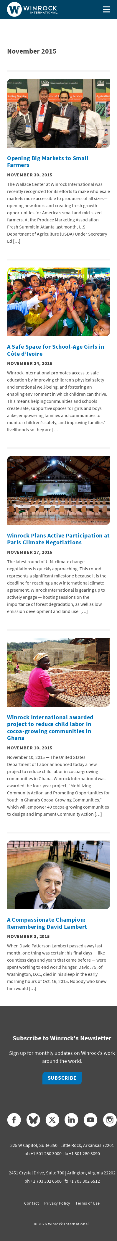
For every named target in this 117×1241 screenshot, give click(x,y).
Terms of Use (87, 1203)
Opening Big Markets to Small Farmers (47, 161)
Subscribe (62, 1078)
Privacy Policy (57, 1203)
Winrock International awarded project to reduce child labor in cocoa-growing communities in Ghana (50, 728)
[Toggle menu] (106, 9)
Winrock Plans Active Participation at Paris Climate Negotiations (58, 539)
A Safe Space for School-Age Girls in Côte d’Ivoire (55, 350)
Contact (31, 1203)
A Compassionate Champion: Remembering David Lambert (47, 923)
